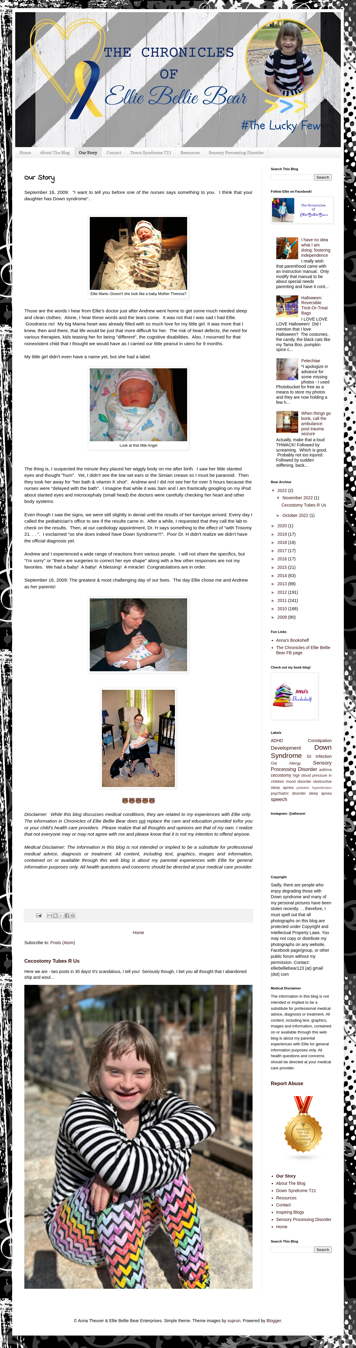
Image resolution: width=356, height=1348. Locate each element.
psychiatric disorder (288, 793)
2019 (282, 534)
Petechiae (310, 360)
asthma (325, 770)
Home (25, 152)
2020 (282, 525)
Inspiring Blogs (290, 1212)
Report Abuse (287, 1083)
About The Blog (55, 152)
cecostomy (281, 775)
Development (286, 748)
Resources (190, 152)
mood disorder (298, 781)
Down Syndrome (301, 751)
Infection (324, 756)
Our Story (88, 152)
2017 (282, 550)
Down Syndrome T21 (151, 152)
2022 (282, 490)
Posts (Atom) (63, 942)
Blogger (274, 1320)
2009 (282, 617)
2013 (282, 583)
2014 (282, 575)
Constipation (320, 740)
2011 (282, 600)
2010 (282, 608)
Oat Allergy (286, 763)
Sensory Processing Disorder (236, 152)
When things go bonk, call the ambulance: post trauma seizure (316, 423)
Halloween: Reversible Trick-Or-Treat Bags (314, 305)
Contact (113, 152)
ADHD (277, 740)
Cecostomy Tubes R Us (52, 961)
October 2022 (295, 515)
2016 (282, 558)
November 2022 (298, 497)
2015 (282, 567)
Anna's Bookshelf (292, 640)
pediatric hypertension (314, 787)
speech (279, 799)
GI (309, 756)
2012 (282, 592)
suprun (233, 1320)
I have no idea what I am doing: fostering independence (315, 247)
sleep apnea (320, 793)
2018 (282, 542)
